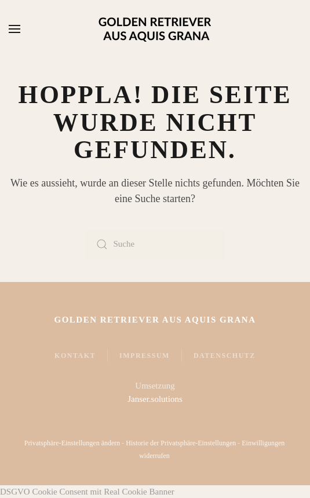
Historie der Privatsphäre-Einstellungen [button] (180, 443)
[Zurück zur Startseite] (155, 29)
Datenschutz (225, 355)
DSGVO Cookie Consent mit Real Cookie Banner (87, 491)
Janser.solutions (155, 399)
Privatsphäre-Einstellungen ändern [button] (72, 443)
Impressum (144, 355)
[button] (14, 29)
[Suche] (155, 244)
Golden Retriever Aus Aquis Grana (155, 319)
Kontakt (75, 355)
